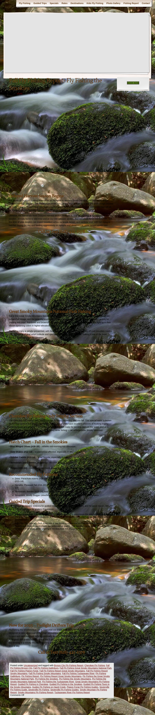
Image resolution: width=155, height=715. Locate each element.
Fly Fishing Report (30, 676)
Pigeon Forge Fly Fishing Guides (82, 687)
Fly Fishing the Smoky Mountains (75, 679)
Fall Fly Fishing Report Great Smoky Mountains (62, 671)
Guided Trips (40, 3)
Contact (146, 3)
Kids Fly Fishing (95, 3)
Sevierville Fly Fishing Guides (64, 689)
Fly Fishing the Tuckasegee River (58, 681)
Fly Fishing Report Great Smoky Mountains (60, 676)
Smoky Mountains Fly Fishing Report (35, 692)
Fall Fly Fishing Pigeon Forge (24, 671)
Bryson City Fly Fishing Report (68, 665)
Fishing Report (131, 3)
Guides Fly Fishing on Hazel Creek (49, 687)
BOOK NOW (133, 83)
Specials (54, 3)
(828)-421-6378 (72, 232)
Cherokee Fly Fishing (94, 665)
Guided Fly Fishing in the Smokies (65, 684)
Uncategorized (31, 665)
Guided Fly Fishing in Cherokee (33, 684)
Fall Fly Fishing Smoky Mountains (45, 673)
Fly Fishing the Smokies (46, 679)
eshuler (19, 93)
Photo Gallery (113, 3)
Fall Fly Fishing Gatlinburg (45, 668)
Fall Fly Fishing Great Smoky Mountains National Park (86, 668)
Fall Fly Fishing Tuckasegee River (78, 673)
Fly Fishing (24, 3)
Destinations (76, 3)
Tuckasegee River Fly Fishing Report (72, 692)
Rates (64, 3)
